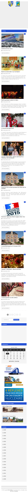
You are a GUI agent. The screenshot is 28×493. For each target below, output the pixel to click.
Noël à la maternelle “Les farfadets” (10, 72)
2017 (4, 455)
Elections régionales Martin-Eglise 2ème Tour (13, 217)
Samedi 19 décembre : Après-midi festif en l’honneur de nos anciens (12, 157)
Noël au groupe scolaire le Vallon (9, 100)
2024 (4, 435)
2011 (4, 473)
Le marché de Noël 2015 (7, 128)
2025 (4, 432)
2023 (4, 438)
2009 (4, 479)
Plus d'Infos (5, 53)
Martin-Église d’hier (7, 406)
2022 (4, 441)
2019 (4, 450)
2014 (4, 464)
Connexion (16, 491)
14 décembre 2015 (5, 218)
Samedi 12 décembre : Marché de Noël (11, 269)
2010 (4, 476)
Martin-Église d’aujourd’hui (9, 416)
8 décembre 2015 (5, 248)
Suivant (16, 361)
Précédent (12, 361)
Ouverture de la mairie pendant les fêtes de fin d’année (13, 187)
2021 (4, 444)
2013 (4, 467)
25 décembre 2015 (5, 50)
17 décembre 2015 (5, 190)
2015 (4, 461)
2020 (4, 447)
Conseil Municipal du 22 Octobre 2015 (11, 246)
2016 (4, 458)
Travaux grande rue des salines (9, 297)
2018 (4, 452)
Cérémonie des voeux (6, 48)
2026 (4, 429)
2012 (4, 470)
